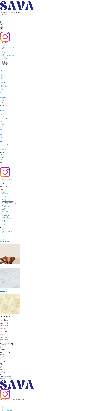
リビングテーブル (4, 144)
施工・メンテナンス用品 (8, 47)
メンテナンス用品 (4, 118)
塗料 (2, 121)
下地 (2, 114)
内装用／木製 (3, 84)
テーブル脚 (3, 145)
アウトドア (5, 51)
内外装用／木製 (4, 88)
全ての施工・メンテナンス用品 (10, 203)
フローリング (3, 73)
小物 (4, 221)
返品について (4, 407)
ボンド (2, 112)
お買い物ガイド (6, 65)
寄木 (2, 78)
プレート (5, 220)
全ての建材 (5, 193)
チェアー (2, 137)
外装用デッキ (3, 97)
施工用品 (2, 110)
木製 (2, 93)
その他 (2, 79)
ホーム (3, 177)
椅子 (1, 134)
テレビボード (3, 149)
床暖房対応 (3, 77)
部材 (1, 92)
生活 (4, 61)
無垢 (2, 74)
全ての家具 (5, 211)
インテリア (5, 49)
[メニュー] (0, 31)
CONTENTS (4, 64)
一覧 (1, 70)
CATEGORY (4, 44)
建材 (4, 45)
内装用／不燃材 (4, 86)
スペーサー (3, 113)
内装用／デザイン (4, 85)
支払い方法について (6, 409)
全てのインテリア (7, 218)
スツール (2, 136)
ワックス (2, 120)
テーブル (2, 141)
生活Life (5, 52)
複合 (2, 75)
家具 (4, 48)
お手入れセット (4, 122)
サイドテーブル (4, 142)
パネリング (2, 82)
